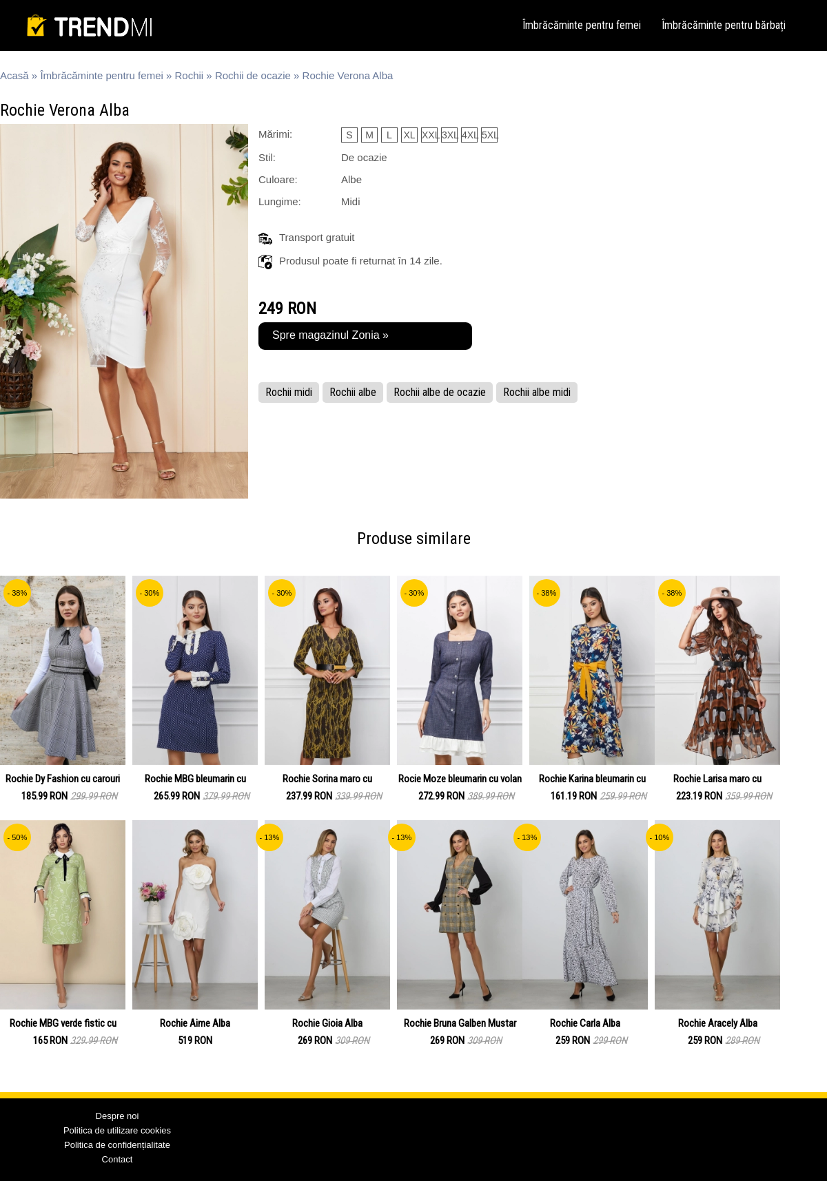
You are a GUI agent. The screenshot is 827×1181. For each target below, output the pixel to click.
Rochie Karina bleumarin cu (592, 779)
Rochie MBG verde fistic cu (63, 1023)
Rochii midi (288, 392)
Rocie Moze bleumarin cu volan (460, 779)
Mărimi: (275, 134)
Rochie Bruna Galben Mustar (460, 1023)
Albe (351, 179)
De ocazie (364, 157)
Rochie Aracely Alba (717, 1023)
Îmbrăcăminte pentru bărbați (724, 25)
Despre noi (117, 1116)
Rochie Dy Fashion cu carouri (63, 779)
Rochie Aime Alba (195, 1023)
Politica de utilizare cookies (117, 1130)
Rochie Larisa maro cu (717, 779)
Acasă (14, 75)
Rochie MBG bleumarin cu (195, 779)
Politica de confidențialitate (117, 1145)
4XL (470, 134)
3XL (450, 134)
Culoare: (278, 179)
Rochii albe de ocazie (440, 392)
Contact (117, 1159)
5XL (490, 134)
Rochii (189, 75)
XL (409, 134)
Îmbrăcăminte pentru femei (581, 25)
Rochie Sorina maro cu (327, 779)
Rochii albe (352, 392)
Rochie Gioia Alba (327, 1023)
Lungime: (279, 201)
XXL (430, 134)
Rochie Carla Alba (585, 1023)
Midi (350, 201)
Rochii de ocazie (253, 75)
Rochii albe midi (537, 392)
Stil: (267, 157)
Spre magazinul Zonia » (330, 335)
